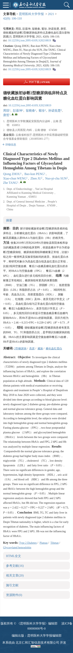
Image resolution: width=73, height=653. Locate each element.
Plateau (43, 542)
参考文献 (15, 565)
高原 (32, 348)
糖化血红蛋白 (54, 348)
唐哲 (6, 115)
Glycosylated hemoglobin (17, 547)
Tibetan (54, 542)
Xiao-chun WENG (14, 178)
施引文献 (12, 585)
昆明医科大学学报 (31, 14)
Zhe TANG (10, 182)
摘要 (9, 220)
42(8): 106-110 (12, 18)
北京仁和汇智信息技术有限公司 (37, 642)
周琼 (6, 110)
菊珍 (42, 110)
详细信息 (9, 144)
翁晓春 (30, 110)
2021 (51, 14)
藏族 (40, 348)
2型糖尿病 (20, 348)
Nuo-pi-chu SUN (56, 178)
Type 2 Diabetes (28, 542)
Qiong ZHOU (11, 174)
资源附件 (14, 595)
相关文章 (15, 575)
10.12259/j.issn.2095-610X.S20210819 (29, 40)
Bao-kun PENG (34, 174)
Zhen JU (35, 178)
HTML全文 (13, 556)
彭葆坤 (17, 110)
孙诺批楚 (54, 110)
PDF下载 (39, 82)
